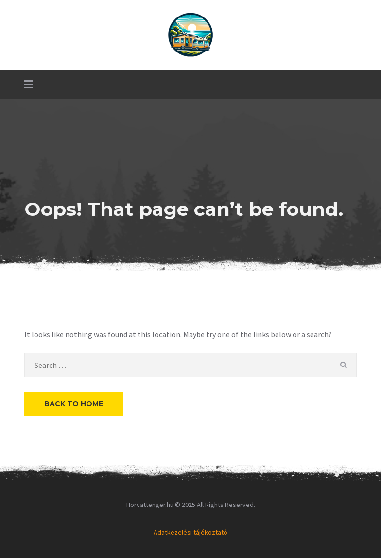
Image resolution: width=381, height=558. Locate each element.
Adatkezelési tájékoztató (190, 532)
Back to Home (73, 404)
